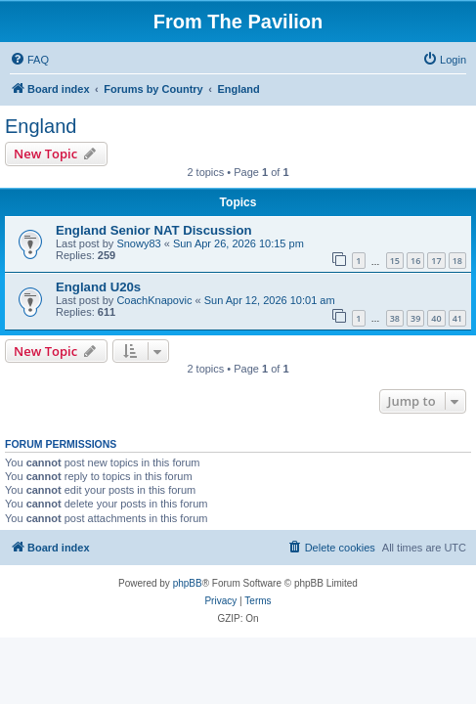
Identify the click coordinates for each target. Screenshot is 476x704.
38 (395, 318)
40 (436, 318)
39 (415, 318)
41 (457, 318)
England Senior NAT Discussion (154, 230)
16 (415, 260)
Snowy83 (138, 243)
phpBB (187, 583)
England (40, 126)
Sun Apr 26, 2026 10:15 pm (238, 243)
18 (457, 260)
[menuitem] (29, 59)
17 (436, 260)
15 (395, 260)
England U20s (98, 287)
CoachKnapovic (154, 300)
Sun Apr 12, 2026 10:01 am (269, 300)
